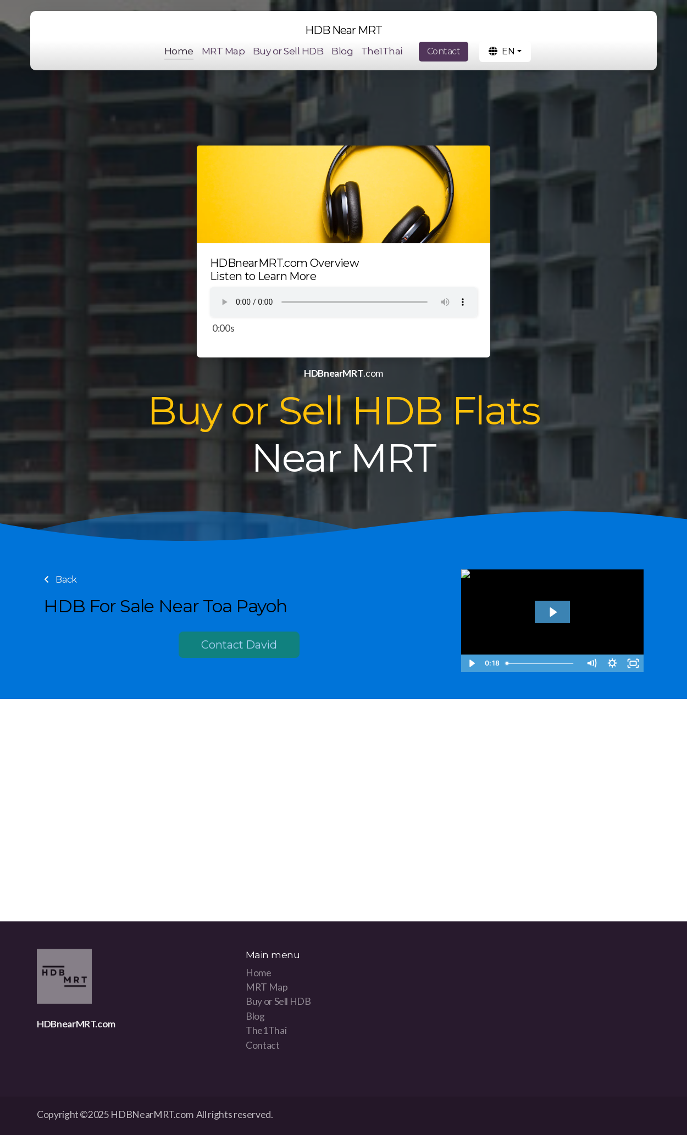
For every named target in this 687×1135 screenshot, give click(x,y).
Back (60, 579)
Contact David (238, 646)
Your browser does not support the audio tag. (343, 302)
